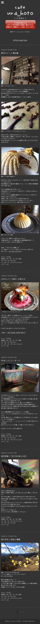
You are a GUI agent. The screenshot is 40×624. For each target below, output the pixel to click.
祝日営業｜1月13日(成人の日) (14, 456)
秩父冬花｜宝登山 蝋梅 (10, 539)
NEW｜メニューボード (10, 360)
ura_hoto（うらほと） (16, 621)
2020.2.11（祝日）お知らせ (13, 279)
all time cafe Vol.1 (15, 251)
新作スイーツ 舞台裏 (9, 53)
